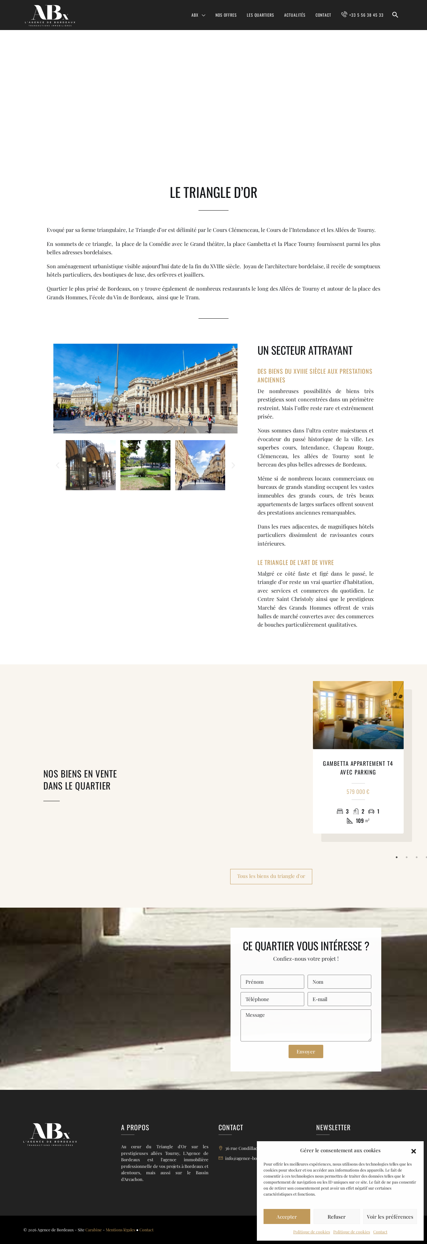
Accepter (287, 1216)
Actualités (295, 15)
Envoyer (306, 1051)
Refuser (337, 1216)
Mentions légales (120, 1229)
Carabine (93, 1229)
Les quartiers (260, 15)
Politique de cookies (311, 1231)
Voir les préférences (390, 1216)
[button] (413, 1150)
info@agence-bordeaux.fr (250, 1158)
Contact (380, 1231)
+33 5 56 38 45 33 (366, 15)
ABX (194, 15)
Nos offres (226, 15)
